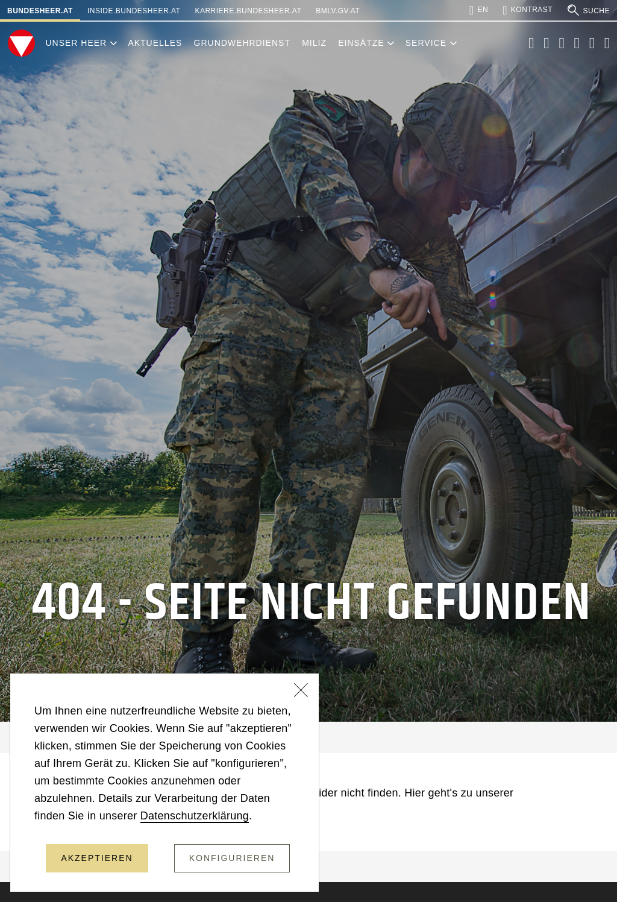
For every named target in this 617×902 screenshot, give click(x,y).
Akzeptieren (97, 858)
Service (426, 43)
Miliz (314, 43)
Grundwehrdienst (242, 43)
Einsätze (361, 43)
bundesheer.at (40, 11)
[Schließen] (301, 691)
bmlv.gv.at (338, 11)
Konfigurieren (232, 858)
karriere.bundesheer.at (248, 11)
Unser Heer (76, 43)
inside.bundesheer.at (133, 11)
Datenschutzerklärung (194, 816)
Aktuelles (155, 43)
